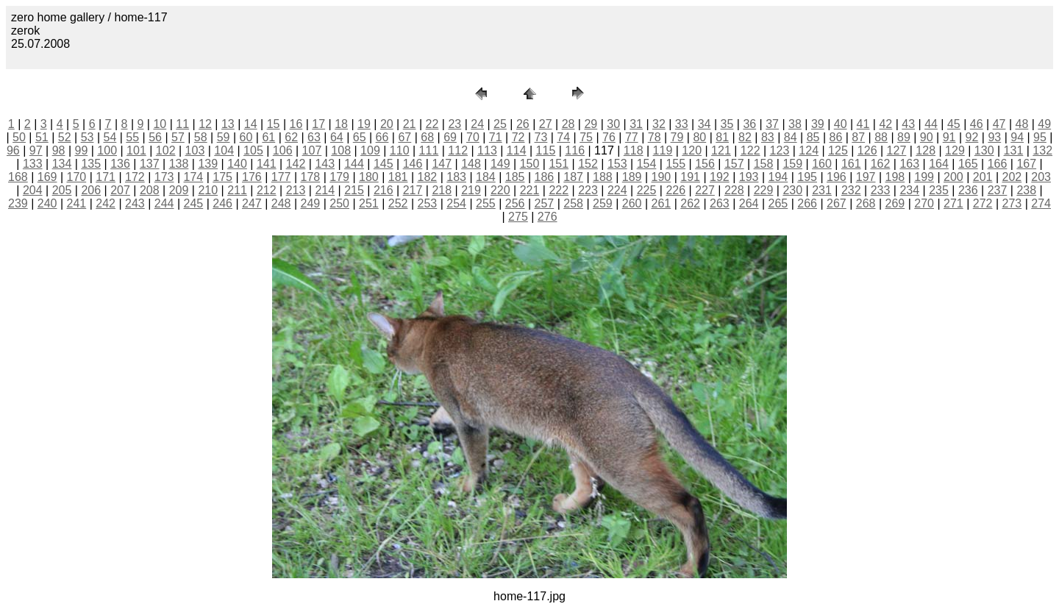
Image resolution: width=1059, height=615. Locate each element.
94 (1017, 137)
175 (222, 177)
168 (18, 177)
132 (1042, 150)
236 (968, 190)
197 (866, 177)
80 (699, 137)
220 (500, 190)
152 (588, 163)
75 (586, 137)
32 (659, 124)
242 (105, 203)
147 (442, 163)
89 (903, 137)
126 (867, 150)
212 (267, 190)
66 (382, 137)
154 (647, 163)
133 (33, 163)
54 (109, 137)
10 (159, 124)
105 (253, 150)
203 (1041, 177)
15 (273, 124)
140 (237, 163)
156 (705, 163)
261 (661, 203)
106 (283, 150)
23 (454, 124)
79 (677, 137)
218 (442, 190)
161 (851, 163)
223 (588, 190)
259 (603, 203)
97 (36, 150)
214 (325, 190)
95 (1039, 137)
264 (749, 203)
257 (545, 203)
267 (836, 203)
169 (47, 177)
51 (42, 137)
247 (252, 203)
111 (429, 150)
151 (558, 163)
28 (568, 124)
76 (609, 137)
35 (727, 124)
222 (558, 190)
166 (998, 163)
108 (341, 150)
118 (633, 150)
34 (704, 124)
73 (541, 137)
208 (150, 190)
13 (228, 124)
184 (486, 177)
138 (179, 163)
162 (881, 163)
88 (881, 137)
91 (949, 137)
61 (268, 137)
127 (897, 150)
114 (517, 150)
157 (734, 163)
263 (720, 203)
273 (1012, 203)
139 (208, 163)
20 (386, 124)
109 (370, 150)
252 (398, 203)
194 (778, 177)
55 (132, 137)
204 (33, 190)
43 (908, 124)
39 (817, 124)
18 (341, 124)
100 (107, 150)
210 (208, 190)
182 (428, 177)
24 (477, 124)
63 (314, 137)
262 (690, 203)
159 (792, 163)
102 (166, 150)
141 (267, 163)
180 (369, 177)
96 (13, 150)
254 (456, 203)
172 (135, 177)
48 (1022, 124)
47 (999, 124)
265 (778, 203)
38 (795, 124)
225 (647, 190)
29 (590, 124)
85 (813, 137)
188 (603, 177)
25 (500, 124)
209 (179, 190)
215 (354, 190)
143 (325, 163)
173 (164, 177)
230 (792, 190)
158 (764, 163)
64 (336, 137)
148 (471, 163)
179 (339, 177)
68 (427, 137)
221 (530, 190)
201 (983, 177)
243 (135, 203)
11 (182, 124)
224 (617, 190)
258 (573, 203)
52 (64, 137)
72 (518, 137)
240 (47, 203)
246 (222, 203)
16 (296, 124)
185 (515, 177)
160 (822, 163)
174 (194, 177)
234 (909, 190)
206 (91, 190)
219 (471, 190)
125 (838, 150)
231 (822, 190)
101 (136, 150)
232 (851, 190)
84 (790, 137)
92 (972, 137)
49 (1044, 124)
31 (636, 124)
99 (81, 150)
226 (675, 190)
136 (120, 163)
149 (500, 163)
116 (575, 150)
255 (486, 203)
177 (281, 177)
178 (311, 177)
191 (690, 177)
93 (994, 137)
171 (105, 177)
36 (749, 124)
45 (953, 124)
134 (62, 163)
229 (764, 190)
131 (1014, 150)
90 (926, 137)
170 (77, 177)
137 (150, 163)
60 (246, 137)
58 (200, 137)
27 (545, 124)
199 (924, 177)
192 (720, 177)
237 (998, 190)
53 (87, 137)
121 (721, 150)
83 (767, 137)
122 (750, 150)
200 (953, 177)
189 (632, 177)
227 (705, 190)
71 (495, 137)
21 (409, 124)
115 (546, 150)
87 (858, 137)
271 (953, 203)
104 (224, 150)
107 (312, 150)
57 (178, 137)
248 (281, 203)
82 (745, 137)
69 (450, 137)
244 (164, 203)
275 (518, 216)
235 (939, 190)
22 (432, 124)
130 (984, 150)
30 (613, 124)
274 (1041, 203)
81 (722, 137)
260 (632, 203)
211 (237, 190)
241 (77, 203)
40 (840, 124)
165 (968, 163)
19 (364, 124)
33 (681, 124)
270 (924, 203)
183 (456, 177)
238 (1026, 190)
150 (530, 163)
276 (547, 216)
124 (809, 150)
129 (955, 150)
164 (939, 163)
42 (885, 124)
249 (311, 203)
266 (807, 203)
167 (1026, 163)
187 (573, 177)
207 (120, 190)
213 (296, 190)
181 (398, 177)
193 (749, 177)
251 (369, 203)
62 (291, 137)
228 (734, 190)
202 (1012, 177)
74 (563, 137)
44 (931, 124)
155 (675, 163)
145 (383, 163)
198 (895, 177)
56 (155, 137)
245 (194, 203)
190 (661, 177)
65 (359, 137)
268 (866, 203)
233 (881, 190)
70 (472, 137)
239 (18, 203)
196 (836, 177)
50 (19, 137)
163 (909, 163)
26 (523, 124)
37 (772, 124)
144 (354, 163)
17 (318, 124)
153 (617, 163)
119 (663, 150)
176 (252, 177)
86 (835, 137)
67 (404, 137)
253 (428, 203)
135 (91, 163)
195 (807, 177)
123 (780, 150)
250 (339, 203)
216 (383, 190)
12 (205, 124)
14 (250, 124)
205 (62, 190)
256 (515, 203)
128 (925, 150)
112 (458, 150)
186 (545, 177)
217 (413, 190)
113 (487, 150)
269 (895, 203)
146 (413, 163)
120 (692, 150)
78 (654, 137)
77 (631, 137)
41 (863, 124)
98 (58, 150)
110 (400, 150)
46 (976, 124)
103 (195, 150)
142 (296, 163)
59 (223, 137)
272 (983, 203)
